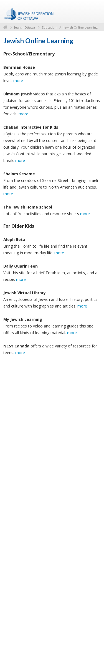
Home (5, 27)
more (18, 80)
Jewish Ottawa (24, 27)
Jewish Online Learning (81, 27)
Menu (94, 12)
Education (49, 27)
